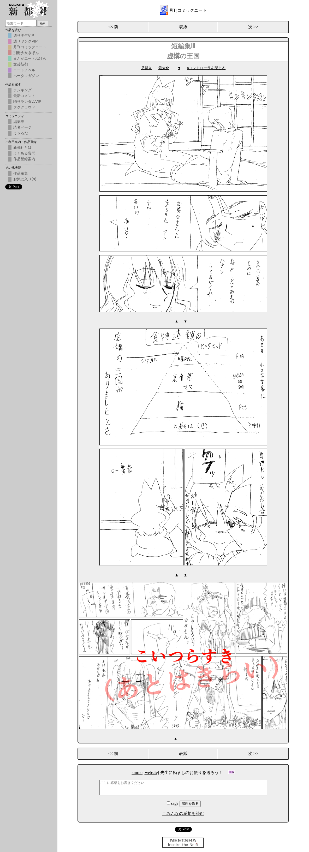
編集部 (18, 122)
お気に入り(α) (24, 179)
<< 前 (113, 27)
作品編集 (20, 173)
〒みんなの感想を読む (183, 813)
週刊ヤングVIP (25, 41)
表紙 (183, 27)
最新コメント (24, 96)
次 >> (253, 27)
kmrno (137, 772)
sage (173, 802)
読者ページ (22, 127)
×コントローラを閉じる (206, 67)
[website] (151, 772)
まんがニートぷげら (29, 58)
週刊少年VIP (23, 35)
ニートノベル (24, 70)
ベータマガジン (26, 76)
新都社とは (22, 147)
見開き (146, 67)
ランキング (22, 90)
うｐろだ (20, 133)
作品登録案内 (24, 159)
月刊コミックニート (188, 10)
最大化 (163, 67)
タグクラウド (24, 107)
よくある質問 (24, 153)
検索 (42, 23)
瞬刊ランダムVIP (27, 101)
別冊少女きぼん (26, 53)
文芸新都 (20, 64)
